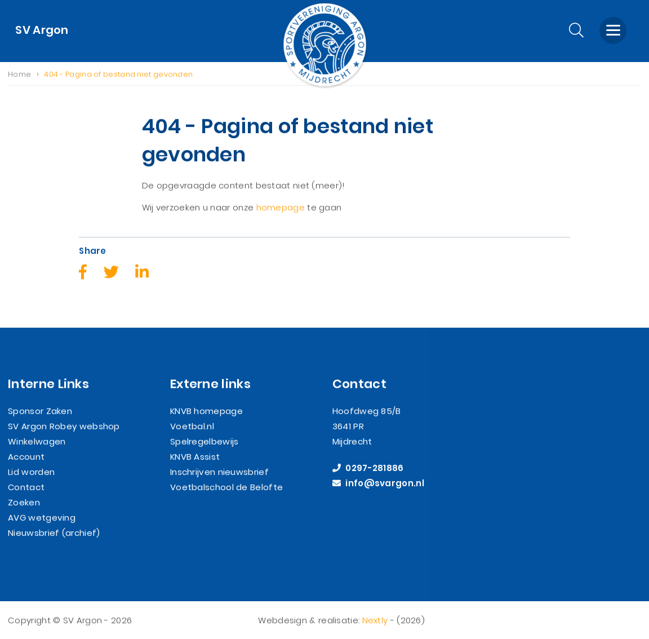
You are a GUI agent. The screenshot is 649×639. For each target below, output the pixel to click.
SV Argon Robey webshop (64, 427)
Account (26, 457)
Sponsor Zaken (40, 411)
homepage (280, 207)
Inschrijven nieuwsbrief (219, 472)
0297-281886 (368, 468)
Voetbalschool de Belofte (226, 487)
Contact (26, 487)
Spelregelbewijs (204, 442)
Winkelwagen (36, 442)
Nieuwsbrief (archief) (54, 533)
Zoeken (24, 503)
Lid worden (31, 472)
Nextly (375, 621)
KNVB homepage (206, 411)
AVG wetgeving (41, 518)
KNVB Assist (195, 457)
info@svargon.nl (378, 484)
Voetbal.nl (192, 427)
